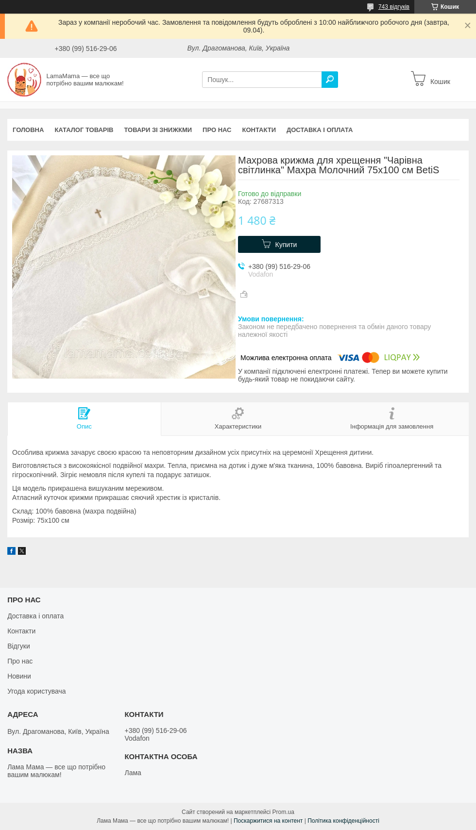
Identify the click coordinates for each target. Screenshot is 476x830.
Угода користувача (36, 691)
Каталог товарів (83, 129)
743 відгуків (393, 6)
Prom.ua (283, 812)
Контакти (259, 129)
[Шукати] (330, 79)
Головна (28, 129)
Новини (19, 676)
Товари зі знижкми (158, 129)
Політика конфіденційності (343, 820)
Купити (286, 245)
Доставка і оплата (320, 129)
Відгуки (18, 646)
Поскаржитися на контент (268, 820)
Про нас (217, 129)
